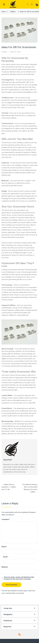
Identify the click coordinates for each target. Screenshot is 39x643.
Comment (6, 519)
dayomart (7, 460)
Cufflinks (13, 11)
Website (5, 567)
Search (27, 4)
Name (4, 546)
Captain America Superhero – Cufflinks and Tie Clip (9, 487)
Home (4, 11)
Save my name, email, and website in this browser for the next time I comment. (19, 578)
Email (5, 557)
